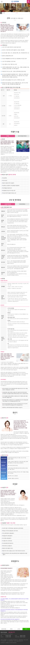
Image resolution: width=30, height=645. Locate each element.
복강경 (7, 136)
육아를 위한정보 (22, 204)
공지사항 (19, 628)
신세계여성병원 (15, 2)
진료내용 (3, 12)
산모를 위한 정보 (8, 204)
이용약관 (11, 628)
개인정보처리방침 (3, 628)
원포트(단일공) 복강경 (22, 136)
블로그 (26, 628)
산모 (17, 12)
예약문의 (28, 2)
